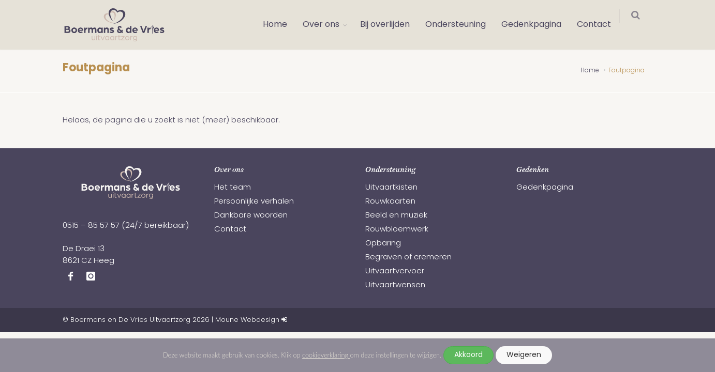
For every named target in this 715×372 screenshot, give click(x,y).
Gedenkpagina (538, 25)
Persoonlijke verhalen (254, 202)
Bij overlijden (391, 25)
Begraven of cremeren (408, 257)
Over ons (327, 25)
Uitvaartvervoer (394, 271)
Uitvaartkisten (391, 188)
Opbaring (383, 243)
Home (282, 25)
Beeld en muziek (396, 216)
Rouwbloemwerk (396, 230)
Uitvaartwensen (395, 285)
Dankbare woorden (251, 216)
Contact (601, 25)
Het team (232, 188)
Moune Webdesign (247, 320)
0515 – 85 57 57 (91, 226)
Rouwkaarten (390, 202)
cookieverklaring (326, 355)
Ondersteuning (462, 25)
